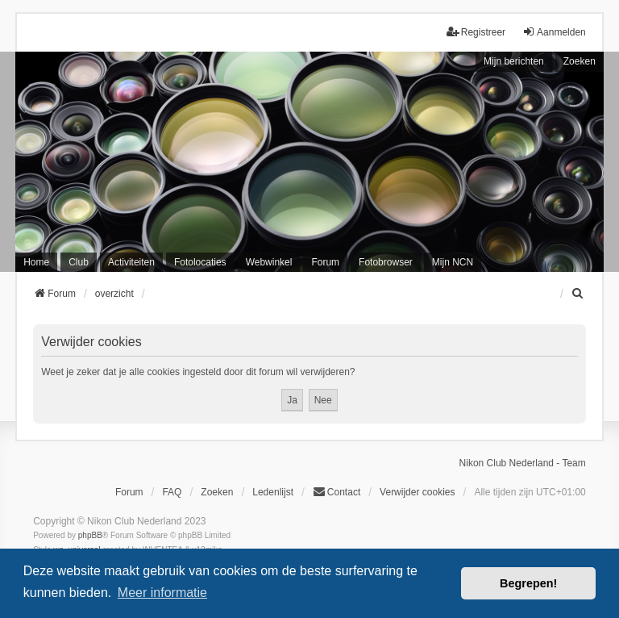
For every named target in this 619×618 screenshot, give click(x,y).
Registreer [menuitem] (476, 32)
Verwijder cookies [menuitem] (417, 492)
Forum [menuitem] (325, 262)
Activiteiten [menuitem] (131, 262)
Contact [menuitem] (336, 492)
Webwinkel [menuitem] (269, 262)
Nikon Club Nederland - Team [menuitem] (522, 463)
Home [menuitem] (36, 262)
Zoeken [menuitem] (217, 492)
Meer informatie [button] (162, 592)
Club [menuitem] (79, 262)
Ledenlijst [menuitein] (272, 492)
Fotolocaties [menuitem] (200, 262)
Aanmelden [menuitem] (554, 32)
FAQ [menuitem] (171, 492)
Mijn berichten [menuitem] (514, 61)
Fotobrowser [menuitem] (386, 262)
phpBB (90, 535)
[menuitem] (578, 293)
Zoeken (579, 61)
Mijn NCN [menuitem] (452, 262)
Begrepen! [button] (528, 583)
